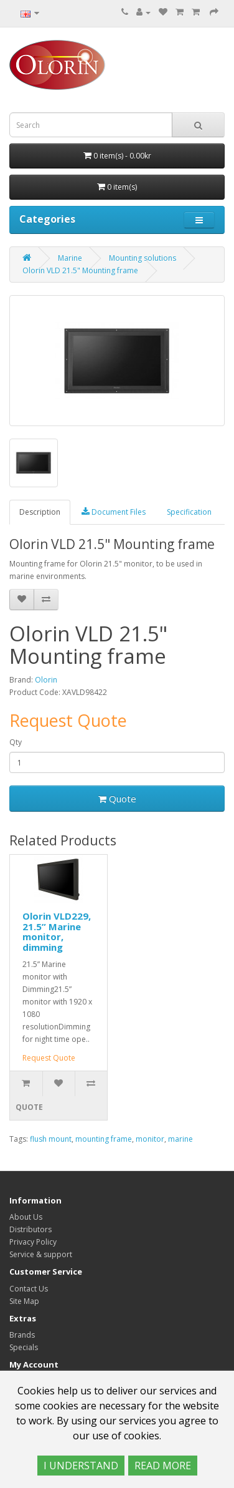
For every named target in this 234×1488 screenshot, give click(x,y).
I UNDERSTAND (81, 1465)
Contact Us (28, 1288)
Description (39, 512)
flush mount (51, 1139)
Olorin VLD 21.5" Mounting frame (80, 270)
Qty (15, 742)
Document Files (114, 512)
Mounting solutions (142, 258)
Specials (23, 1347)
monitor (150, 1139)
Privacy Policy (33, 1242)
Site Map (24, 1301)
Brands (22, 1335)
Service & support (40, 1254)
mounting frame (103, 1139)
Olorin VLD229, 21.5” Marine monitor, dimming (56, 931)
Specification (189, 512)
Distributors (30, 1229)
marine (180, 1139)
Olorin (46, 679)
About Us (25, 1217)
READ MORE (162, 1465)
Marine (70, 258)
